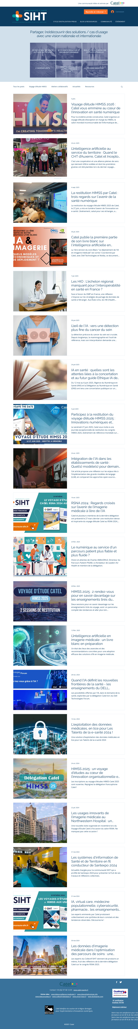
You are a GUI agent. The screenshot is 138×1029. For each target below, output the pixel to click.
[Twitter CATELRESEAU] (120, 982)
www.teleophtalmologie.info (87, 994)
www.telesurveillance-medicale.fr (63, 994)
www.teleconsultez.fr (43, 996)
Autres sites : (45, 994)
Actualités (76, 86)
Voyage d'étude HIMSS (38, 86)
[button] (96, 11)
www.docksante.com (95, 996)
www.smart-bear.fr (79, 996)
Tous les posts (18, 86)
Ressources (89, 86)
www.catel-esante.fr (81, 990)
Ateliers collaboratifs (59, 86)
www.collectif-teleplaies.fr (61, 996)
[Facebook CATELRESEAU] (116, 982)
